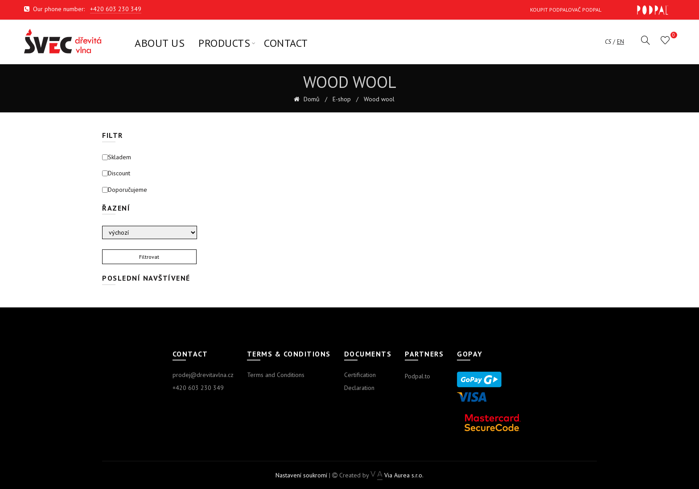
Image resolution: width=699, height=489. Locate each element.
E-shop (342, 99)
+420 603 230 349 (115, 9)
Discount (116, 173)
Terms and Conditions (275, 375)
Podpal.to (417, 376)
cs (608, 42)
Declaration (359, 388)
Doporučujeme (124, 190)
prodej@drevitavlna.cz (203, 375)
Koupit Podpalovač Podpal (599, 10)
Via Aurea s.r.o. (397, 475)
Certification (360, 375)
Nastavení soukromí (301, 475)
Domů (311, 99)
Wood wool (379, 99)
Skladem (116, 157)
